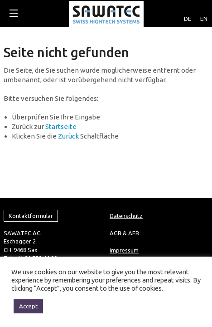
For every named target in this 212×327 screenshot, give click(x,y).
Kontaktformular (31, 167)
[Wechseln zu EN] (204, 11)
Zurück (68, 136)
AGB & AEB (124, 185)
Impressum (124, 202)
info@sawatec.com (29, 226)
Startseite (61, 126)
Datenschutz (126, 167)
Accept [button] (28, 306)
